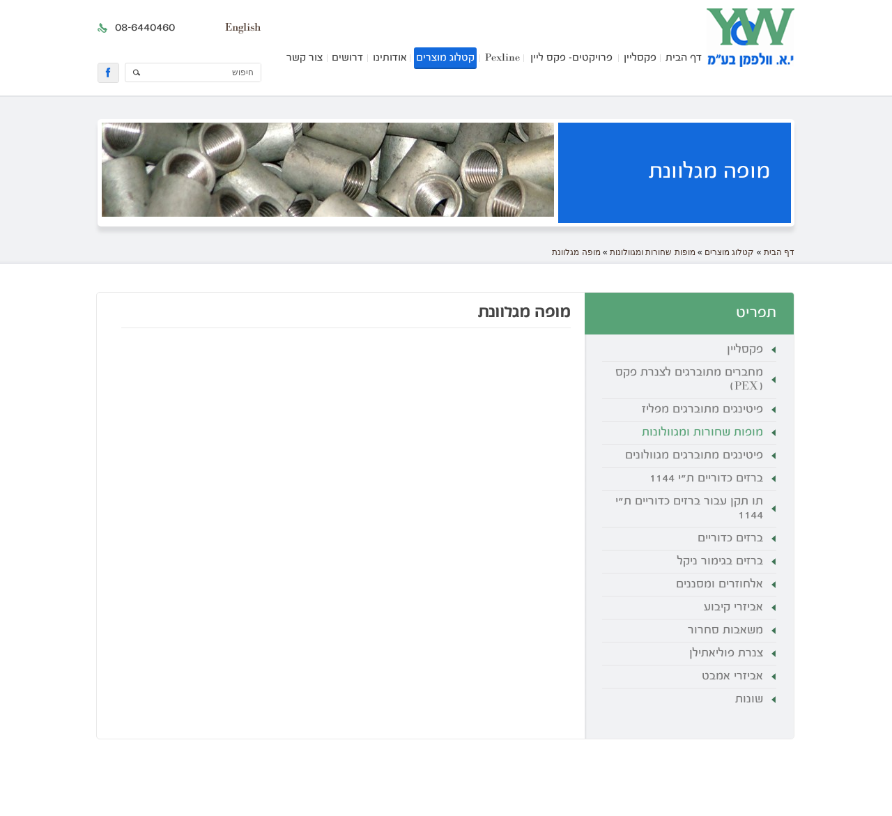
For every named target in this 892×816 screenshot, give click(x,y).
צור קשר (304, 58)
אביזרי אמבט (732, 677)
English (243, 28)
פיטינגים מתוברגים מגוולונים (694, 456)
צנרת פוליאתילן (726, 654)
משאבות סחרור (725, 631)
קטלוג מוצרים (445, 58)
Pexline (502, 58)
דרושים (347, 58)
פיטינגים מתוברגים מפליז (702, 410)
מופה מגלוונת (576, 252)
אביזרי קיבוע (733, 608)
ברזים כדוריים (730, 539)
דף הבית (684, 58)
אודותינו (389, 58)
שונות (749, 700)
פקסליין (640, 58)
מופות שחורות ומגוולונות (652, 252)
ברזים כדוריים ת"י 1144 (706, 479)
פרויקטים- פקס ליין (571, 58)
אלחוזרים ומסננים (719, 585)
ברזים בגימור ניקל (720, 562)
